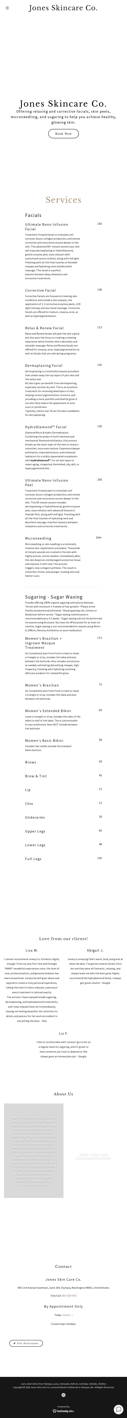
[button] (13, 8)
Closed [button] (66, 1315)
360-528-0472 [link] (69, 1295)
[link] (63, 9)
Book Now (63, 133)
